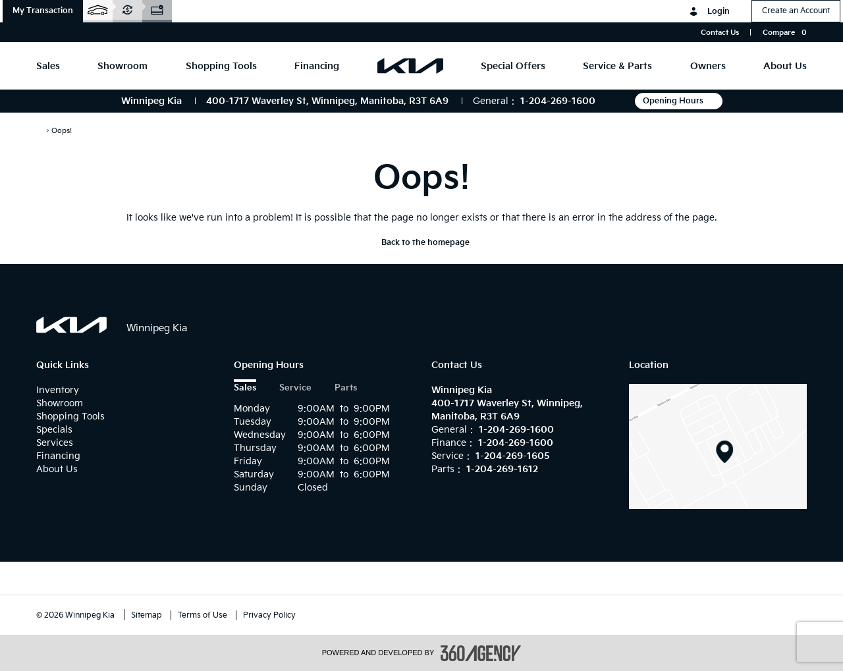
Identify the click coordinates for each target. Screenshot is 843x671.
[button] (43, 11)
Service (295, 388)
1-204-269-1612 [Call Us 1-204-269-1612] (502, 469)
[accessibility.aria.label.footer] (481, 653)
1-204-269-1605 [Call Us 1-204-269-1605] (513, 456)
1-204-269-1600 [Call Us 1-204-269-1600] (557, 101)
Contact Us (720, 32)
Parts (346, 388)
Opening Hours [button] (679, 101)
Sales (245, 388)
